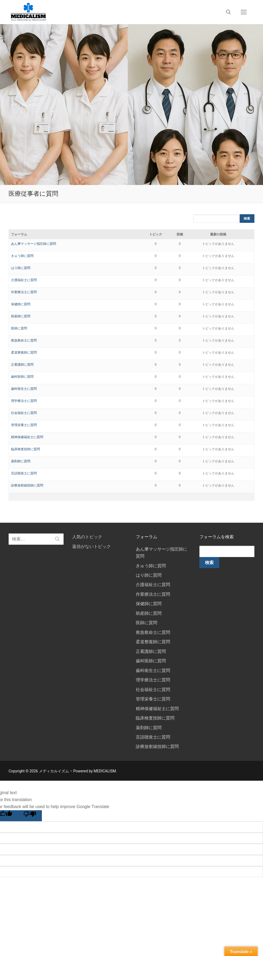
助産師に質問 (20, 316)
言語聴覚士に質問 (24, 473)
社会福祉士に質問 (24, 413)
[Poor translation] (30, 815)
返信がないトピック (91, 546)
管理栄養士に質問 (24, 425)
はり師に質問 (20, 268)
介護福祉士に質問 (24, 280)
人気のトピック (87, 536)
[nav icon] (243, 12)
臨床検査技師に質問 (25, 449)
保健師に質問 (20, 304)
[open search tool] (228, 12)
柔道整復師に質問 (24, 352)
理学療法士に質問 (24, 401)
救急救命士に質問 (24, 340)
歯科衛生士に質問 (24, 389)
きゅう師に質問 (22, 256)
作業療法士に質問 (24, 292)
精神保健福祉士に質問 (27, 437)
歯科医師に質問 (22, 377)
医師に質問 (19, 328)
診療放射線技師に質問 (27, 485)
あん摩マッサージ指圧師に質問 (33, 244)
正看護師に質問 (22, 364)
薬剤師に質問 (20, 461)
